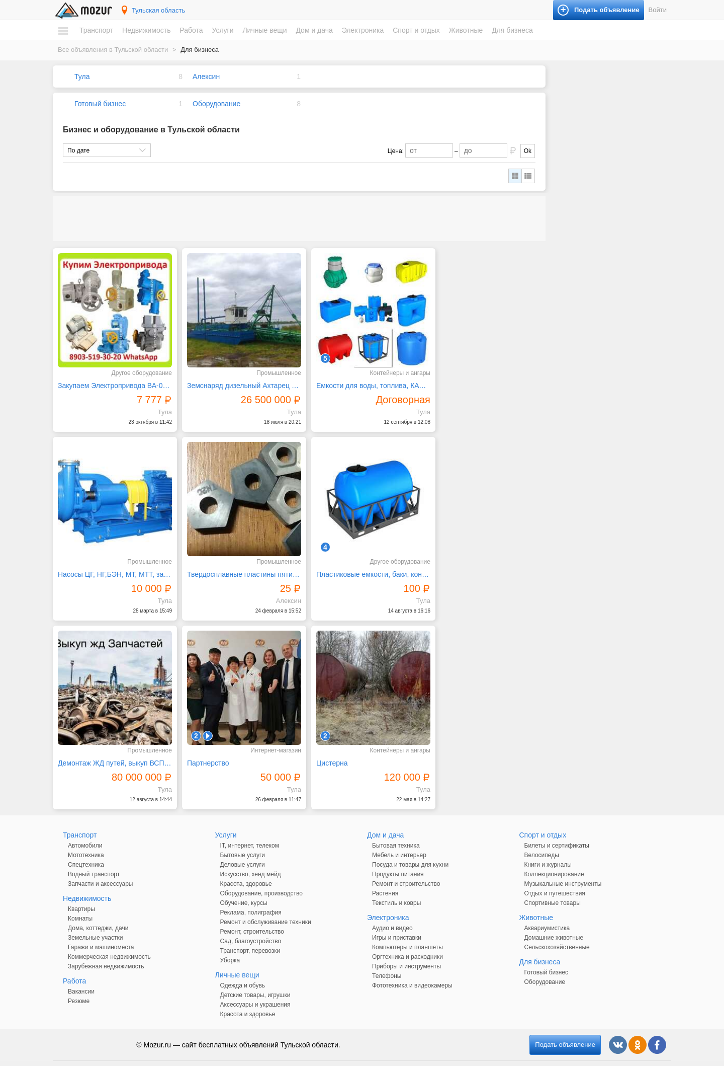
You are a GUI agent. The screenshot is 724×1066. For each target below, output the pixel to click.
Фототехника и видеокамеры (412, 971)
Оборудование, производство (261, 879)
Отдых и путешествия (554, 879)
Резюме (78, 987)
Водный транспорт (94, 860)
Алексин (206, 76)
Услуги (222, 30)
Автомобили (85, 831)
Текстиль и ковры (396, 888)
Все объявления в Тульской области (113, 49)
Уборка (230, 946)
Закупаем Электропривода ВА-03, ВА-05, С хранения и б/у (112, 381)
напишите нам (499, 1056)
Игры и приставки (396, 923)
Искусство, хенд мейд (250, 860)
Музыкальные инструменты (563, 869)
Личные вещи (264, 30)
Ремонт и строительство (406, 869)
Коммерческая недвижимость (109, 942)
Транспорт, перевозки (250, 936)
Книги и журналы (548, 850)
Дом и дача (314, 30)
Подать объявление (565, 1030)
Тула (81, 76)
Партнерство (452, 565)
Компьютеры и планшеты (407, 933)
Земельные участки (95, 923)
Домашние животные (554, 923)
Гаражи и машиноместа (101, 933)
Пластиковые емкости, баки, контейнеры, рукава (237, 565)
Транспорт (96, 30)
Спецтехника (86, 850)
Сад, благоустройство (251, 927)
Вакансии (81, 977)
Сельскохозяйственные (557, 933)
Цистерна (73, 749)
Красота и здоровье (248, 1000)
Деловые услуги (242, 850)
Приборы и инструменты (406, 952)
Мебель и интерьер (399, 841)
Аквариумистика (547, 914)
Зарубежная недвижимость (106, 952)
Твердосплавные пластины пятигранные (112, 565)
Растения (385, 879)
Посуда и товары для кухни (410, 850)
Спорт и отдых (416, 30)
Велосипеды (541, 841)
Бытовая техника (396, 831)
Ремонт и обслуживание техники (265, 907)
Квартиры (81, 894)
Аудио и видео (392, 914)
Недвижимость (146, 30)
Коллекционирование (554, 860)
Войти (658, 10)
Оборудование (216, 104)
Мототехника (86, 841)
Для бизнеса (512, 30)
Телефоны (386, 961)
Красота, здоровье (246, 869)
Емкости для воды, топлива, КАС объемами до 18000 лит (361, 381)
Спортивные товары (552, 888)
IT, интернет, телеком (249, 831)
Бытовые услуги (242, 841)
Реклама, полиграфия (251, 898)
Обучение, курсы (243, 888)
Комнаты (80, 904)
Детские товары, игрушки (255, 980)
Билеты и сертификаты (556, 831)
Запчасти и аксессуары (100, 869)
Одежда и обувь (242, 971)
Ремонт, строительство (252, 917)
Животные (466, 30)
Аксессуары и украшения (255, 990)
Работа (191, 30)
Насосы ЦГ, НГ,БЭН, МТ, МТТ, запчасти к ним (486, 381)
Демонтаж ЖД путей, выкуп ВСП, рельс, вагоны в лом (361, 565)
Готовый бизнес (100, 104)
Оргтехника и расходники (407, 942)
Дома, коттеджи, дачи (98, 914)
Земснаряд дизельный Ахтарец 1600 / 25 (237, 381)
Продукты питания (398, 860)
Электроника (363, 30)
